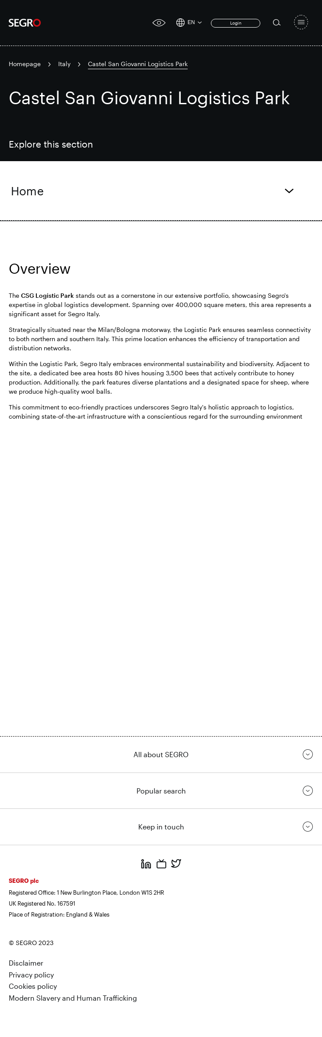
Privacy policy (31, 974)
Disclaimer (26, 963)
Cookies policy (33, 986)
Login (236, 22)
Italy (64, 63)
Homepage (25, 63)
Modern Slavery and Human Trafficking (73, 998)
